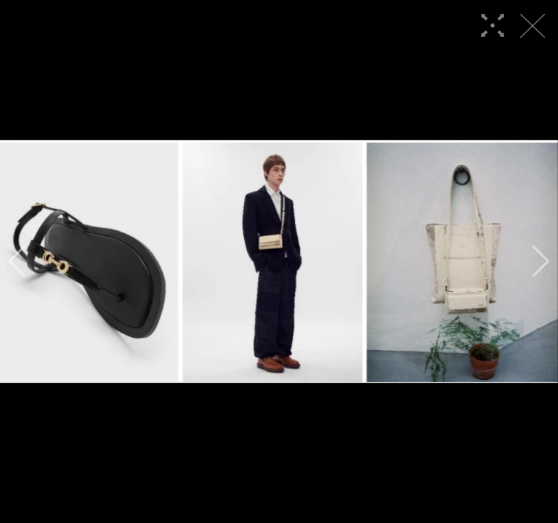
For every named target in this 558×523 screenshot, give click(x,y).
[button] (17, 261)
